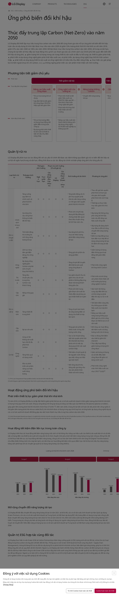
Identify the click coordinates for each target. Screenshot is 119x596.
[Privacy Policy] (8, 584)
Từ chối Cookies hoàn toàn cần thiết (80, 591)
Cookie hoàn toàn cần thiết (105, 591)
